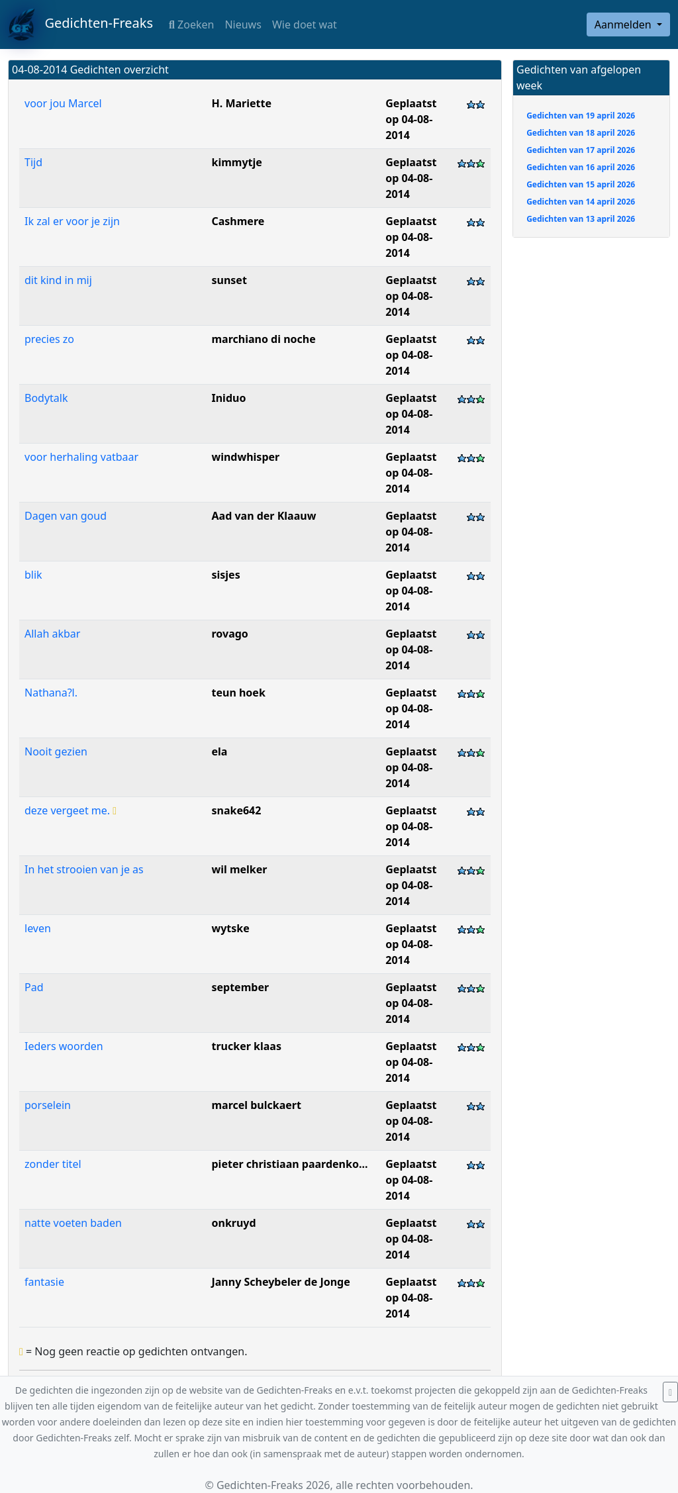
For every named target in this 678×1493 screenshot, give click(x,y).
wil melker (239, 869)
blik (33, 574)
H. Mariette (241, 103)
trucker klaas (246, 1046)
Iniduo (228, 398)
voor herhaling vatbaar (81, 457)
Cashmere (237, 221)
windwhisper (245, 457)
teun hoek (238, 692)
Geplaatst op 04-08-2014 (410, 119)
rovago (229, 633)
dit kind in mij (58, 280)
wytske (230, 928)
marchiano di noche (263, 339)
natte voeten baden (73, 1223)
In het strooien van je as (84, 869)
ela (219, 751)
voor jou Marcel (63, 103)
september (240, 987)
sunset (228, 280)
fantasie (44, 1282)
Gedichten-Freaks (80, 24)
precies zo (49, 339)
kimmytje (236, 162)
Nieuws (242, 24)
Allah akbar (52, 633)
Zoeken (191, 24)
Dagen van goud (65, 515)
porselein (47, 1105)
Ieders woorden (63, 1046)
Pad (34, 987)
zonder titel (52, 1164)
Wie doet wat (304, 24)
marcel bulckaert (256, 1105)
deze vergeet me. (70, 810)
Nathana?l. (50, 692)
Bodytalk (46, 398)
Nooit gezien (55, 751)
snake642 (236, 810)
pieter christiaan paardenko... (289, 1164)
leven (37, 928)
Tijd (33, 162)
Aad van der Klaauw (263, 515)
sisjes (225, 574)
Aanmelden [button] (624, 24)
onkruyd (233, 1223)
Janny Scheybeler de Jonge (280, 1282)
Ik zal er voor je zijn (72, 221)
